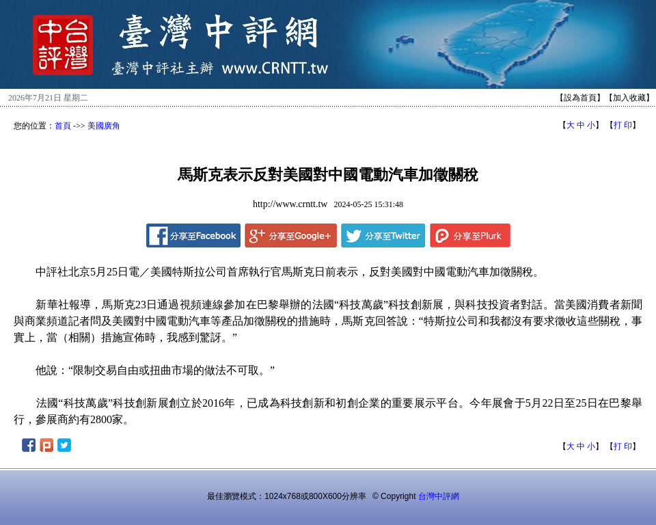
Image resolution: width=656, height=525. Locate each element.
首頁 (63, 126)
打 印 (623, 125)
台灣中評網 (438, 496)
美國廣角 (103, 126)
